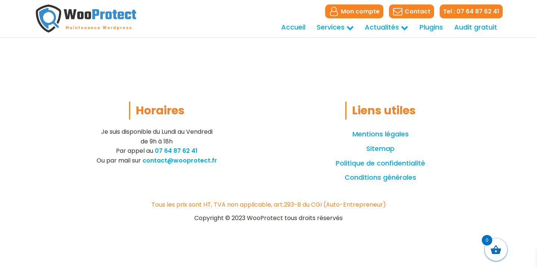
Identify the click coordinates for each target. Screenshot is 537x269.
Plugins (431, 27)
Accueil (293, 27)
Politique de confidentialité (380, 163)
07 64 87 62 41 (176, 150)
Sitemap (380, 148)
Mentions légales (380, 134)
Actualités (386, 27)
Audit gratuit (475, 27)
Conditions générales (380, 177)
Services (335, 27)
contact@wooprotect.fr (179, 160)
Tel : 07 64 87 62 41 (471, 11)
